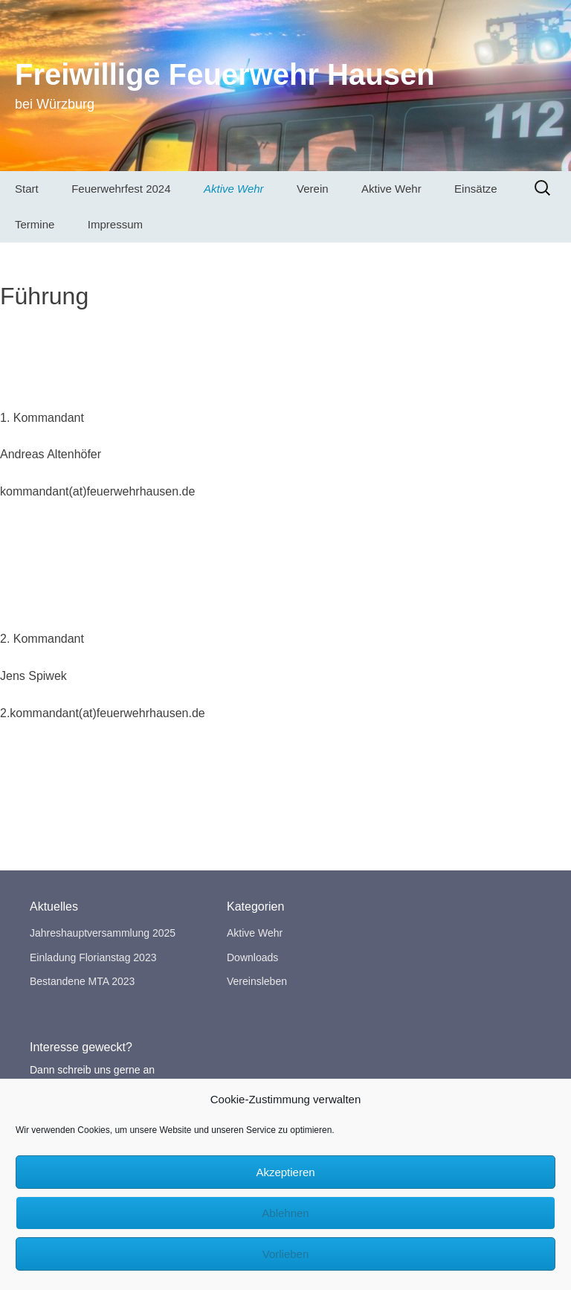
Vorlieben (285, 1254)
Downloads (252, 957)
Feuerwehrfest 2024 (120, 188)
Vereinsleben (257, 981)
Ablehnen (285, 1213)
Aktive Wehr (234, 188)
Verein (313, 188)
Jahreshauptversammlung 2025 (102, 933)
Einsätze (475, 188)
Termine (34, 224)
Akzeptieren (285, 1172)
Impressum (115, 224)
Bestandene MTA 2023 (82, 981)
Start (27, 188)
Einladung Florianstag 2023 (93, 957)
